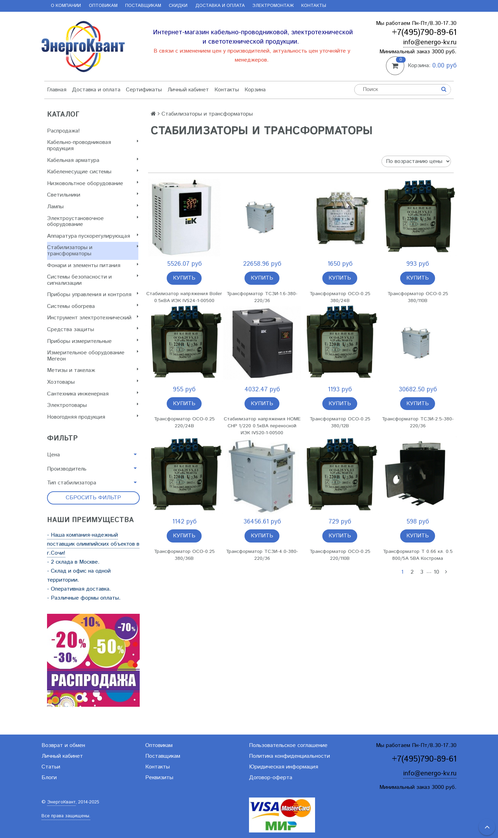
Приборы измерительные (92, 341)
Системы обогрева (92, 306)
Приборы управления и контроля (92, 295)
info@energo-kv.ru (429, 42)
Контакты (313, 5)
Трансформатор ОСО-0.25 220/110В (340, 555)
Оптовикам (103, 5)
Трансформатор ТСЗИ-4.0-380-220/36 (262, 555)
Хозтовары (92, 382)
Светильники (92, 195)
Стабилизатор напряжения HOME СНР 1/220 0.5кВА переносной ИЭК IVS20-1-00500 (262, 426)
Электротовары (92, 405)
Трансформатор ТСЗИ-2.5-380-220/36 (418, 422)
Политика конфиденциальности (289, 756)
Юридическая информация (283, 767)
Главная (56, 90)
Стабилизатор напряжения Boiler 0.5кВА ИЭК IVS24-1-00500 (184, 297)
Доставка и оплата (220, 5)
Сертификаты (144, 90)
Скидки (178, 5)
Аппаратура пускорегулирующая (92, 236)
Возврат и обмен (63, 745)
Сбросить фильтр (93, 498)
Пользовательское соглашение (288, 745)
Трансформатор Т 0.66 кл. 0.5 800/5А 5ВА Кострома (418, 555)
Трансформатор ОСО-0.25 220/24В (184, 422)
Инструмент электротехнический (92, 318)
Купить (184, 278)
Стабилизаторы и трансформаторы (92, 251)
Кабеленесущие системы (92, 172)
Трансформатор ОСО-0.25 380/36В (184, 555)
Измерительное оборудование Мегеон (92, 356)
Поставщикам (143, 5)
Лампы (92, 207)
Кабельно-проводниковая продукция (92, 145)
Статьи (51, 767)
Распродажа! (63, 131)
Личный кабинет (188, 90)
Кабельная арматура (92, 160)
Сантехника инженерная (92, 394)
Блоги (49, 778)
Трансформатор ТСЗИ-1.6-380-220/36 (262, 297)
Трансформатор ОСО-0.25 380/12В (340, 422)
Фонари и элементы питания (92, 266)
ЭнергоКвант (61, 802)
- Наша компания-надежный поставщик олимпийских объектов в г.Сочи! (93, 544)
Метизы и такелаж (92, 370)
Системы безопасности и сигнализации (92, 280)
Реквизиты (159, 778)
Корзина (255, 90)
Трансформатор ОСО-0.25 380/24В (340, 297)
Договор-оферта (270, 778)
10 (436, 572)
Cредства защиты (92, 330)
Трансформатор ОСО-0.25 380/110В (417, 297)
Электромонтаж (273, 5)
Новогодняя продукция (92, 417)
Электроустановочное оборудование (92, 222)
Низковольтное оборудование (92, 184)
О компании (66, 5)
